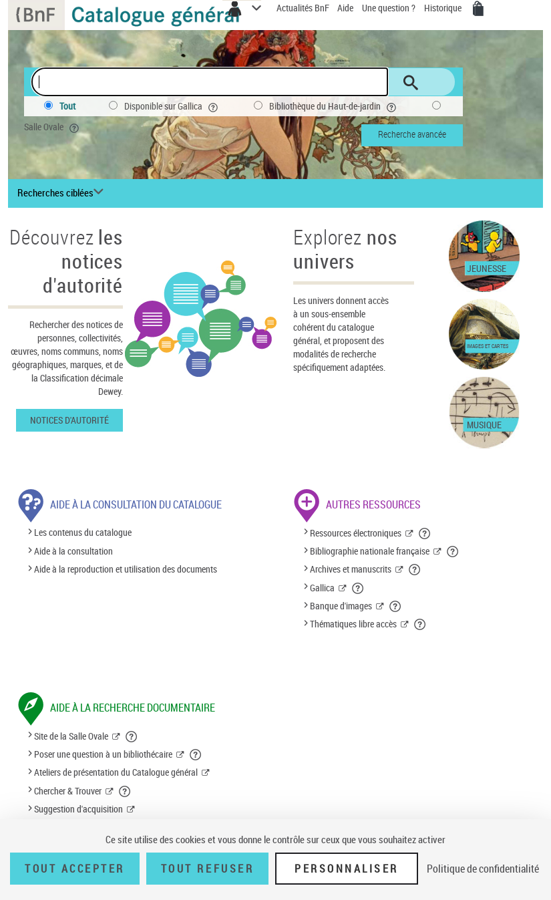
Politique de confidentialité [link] (483, 868)
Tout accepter (75, 868)
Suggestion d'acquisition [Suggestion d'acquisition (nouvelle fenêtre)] (78, 808)
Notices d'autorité (69, 420)
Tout (67, 106)
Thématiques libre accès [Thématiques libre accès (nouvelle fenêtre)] (353, 623)
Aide (346, 7)
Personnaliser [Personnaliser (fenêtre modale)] (347, 868)
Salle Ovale (52, 127)
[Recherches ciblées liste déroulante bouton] (62, 193)
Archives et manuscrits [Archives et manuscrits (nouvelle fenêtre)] (350, 569)
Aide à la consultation (73, 551)
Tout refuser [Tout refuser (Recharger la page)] (207, 868)
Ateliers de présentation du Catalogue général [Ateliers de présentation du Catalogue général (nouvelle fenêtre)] (116, 772)
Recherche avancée (412, 134)
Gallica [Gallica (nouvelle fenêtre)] (322, 587)
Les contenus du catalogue (83, 533)
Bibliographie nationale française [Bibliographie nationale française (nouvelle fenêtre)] (369, 551)
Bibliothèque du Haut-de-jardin (334, 106)
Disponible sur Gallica (172, 106)
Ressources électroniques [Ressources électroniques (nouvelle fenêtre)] (355, 533)
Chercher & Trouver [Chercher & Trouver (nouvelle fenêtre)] (68, 790)
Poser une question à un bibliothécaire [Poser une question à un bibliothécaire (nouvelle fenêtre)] (103, 754)
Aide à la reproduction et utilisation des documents (125, 569)
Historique (444, 7)
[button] (425, 533)
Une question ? (388, 7)
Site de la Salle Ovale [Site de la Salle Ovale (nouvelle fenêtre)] (71, 736)
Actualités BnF (304, 7)
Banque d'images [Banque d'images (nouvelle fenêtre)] (341, 605)
